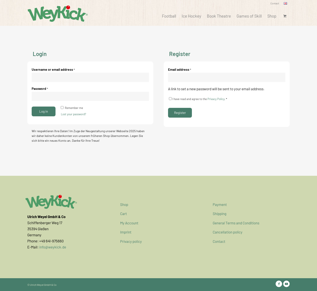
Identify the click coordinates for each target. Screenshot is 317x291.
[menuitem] (274, 3)
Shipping (219, 213)
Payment (220, 204)
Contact (274, 3)
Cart (123, 213)
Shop (124, 204)
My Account (129, 223)
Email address (179, 69)
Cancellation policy (227, 232)
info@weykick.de (52, 247)
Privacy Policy (216, 99)
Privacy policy (131, 241)
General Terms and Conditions (236, 223)
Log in (43, 111)
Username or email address (53, 69)
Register (180, 113)
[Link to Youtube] (286, 284)
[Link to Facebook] (279, 284)
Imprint (125, 232)
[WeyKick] (57, 13)
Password (40, 88)
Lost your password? (73, 114)
